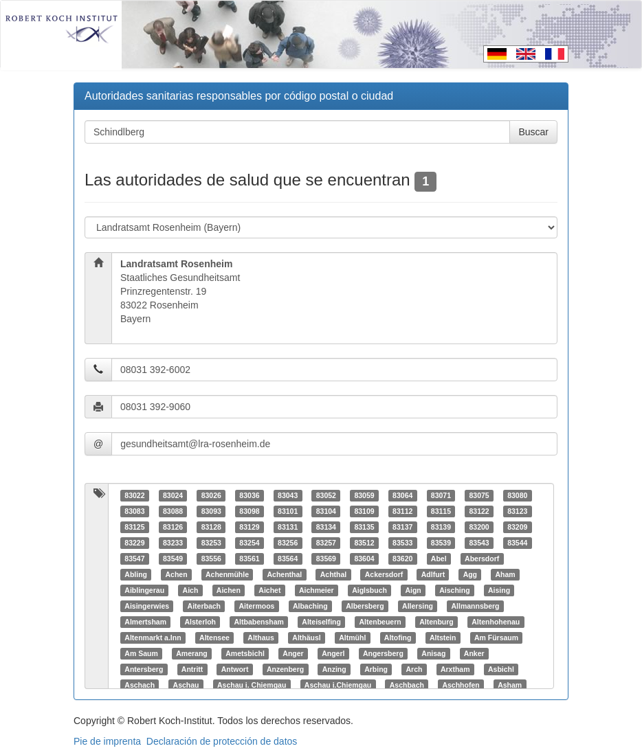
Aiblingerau (144, 590)
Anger (293, 653)
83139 (441, 527)
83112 (402, 511)
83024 (173, 495)
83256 (288, 543)
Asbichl (501, 669)
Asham (510, 685)
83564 (288, 558)
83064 (402, 495)
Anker (474, 653)
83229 (134, 543)
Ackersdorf (384, 574)
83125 (134, 527)
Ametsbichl (245, 653)
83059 (364, 495)
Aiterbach (204, 606)
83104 (326, 511)
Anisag (433, 653)
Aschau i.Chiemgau (338, 685)
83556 (211, 558)
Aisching (454, 590)
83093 (211, 511)
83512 (364, 543)
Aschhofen (460, 685)
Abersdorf (482, 558)
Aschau (186, 685)
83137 (402, 527)
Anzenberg (285, 669)
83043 (288, 495)
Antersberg (143, 669)
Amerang (192, 653)
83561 (249, 558)
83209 (517, 527)
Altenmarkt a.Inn (152, 637)
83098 (249, 511)
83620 (402, 558)
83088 (173, 511)
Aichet (269, 590)
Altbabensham (258, 622)
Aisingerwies (146, 606)
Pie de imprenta (107, 741)
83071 (441, 495)
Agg (470, 574)
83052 (326, 495)
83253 (211, 543)
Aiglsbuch (369, 590)
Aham (506, 574)
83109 (364, 511)
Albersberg (365, 606)
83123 (517, 511)
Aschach (139, 685)
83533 (402, 543)
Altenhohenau (496, 622)
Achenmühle (227, 574)
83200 (479, 527)
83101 (288, 511)
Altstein (443, 637)
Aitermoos (256, 606)
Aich (191, 590)
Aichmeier (316, 590)
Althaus (260, 637)
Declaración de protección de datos (221, 741)
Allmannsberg (476, 606)
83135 (364, 527)
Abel (439, 558)
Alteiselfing (321, 622)
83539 (441, 543)
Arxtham (455, 669)
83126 (173, 527)
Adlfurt (433, 574)
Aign (413, 590)
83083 (134, 511)
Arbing (376, 669)
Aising (499, 590)
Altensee (214, 637)
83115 (441, 511)
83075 (479, 495)
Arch (414, 669)
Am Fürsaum (496, 637)
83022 (134, 495)
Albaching (310, 606)
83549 (173, 558)
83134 (326, 527)
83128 (211, 527)
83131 (288, 527)
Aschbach (407, 685)
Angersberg (383, 653)
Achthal (333, 574)
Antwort (235, 669)
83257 (326, 543)
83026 (211, 495)
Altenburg (436, 622)
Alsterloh (200, 622)
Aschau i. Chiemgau (251, 685)
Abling (135, 574)
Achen (176, 574)
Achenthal (284, 574)
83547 (134, 558)
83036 (249, 495)
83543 (479, 543)
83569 (326, 558)
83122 (479, 511)
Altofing (398, 637)
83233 (173, 543)
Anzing (334, 669)
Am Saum (140, 653)
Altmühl (352, 637)
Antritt (192, 669)
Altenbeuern (380, 622)
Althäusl (306, 637)
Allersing (417, 606)
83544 (517, 543)
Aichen (229, 590)
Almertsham (145, 622)
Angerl (333, 653)
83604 (364, 558)
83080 (517, 495)
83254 (249, 543)
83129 (249, 527)
